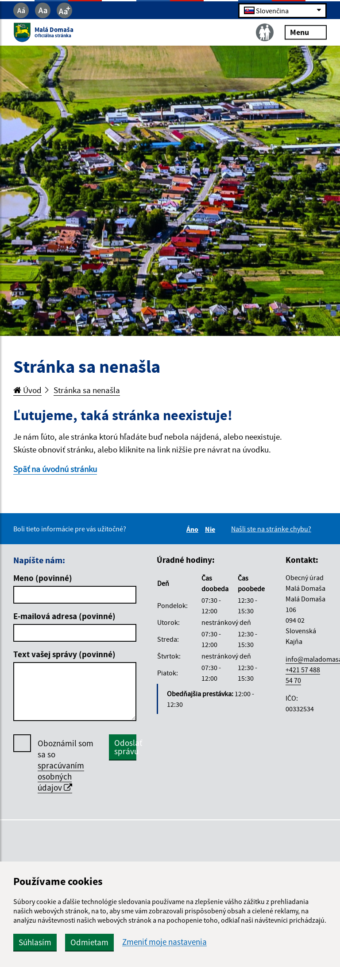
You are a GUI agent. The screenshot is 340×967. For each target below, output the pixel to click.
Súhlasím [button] (35, 942)
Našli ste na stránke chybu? (271, 528)
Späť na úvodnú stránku (55, 469)
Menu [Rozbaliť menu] (305, 32)
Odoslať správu (125, 746)
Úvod (27, 390)
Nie (211, 529)
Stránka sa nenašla (87, 390)
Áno (193, 529)
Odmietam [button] (89, 942)
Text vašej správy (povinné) (64, 654)
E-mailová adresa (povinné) (64, 616)
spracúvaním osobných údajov (61, 776)
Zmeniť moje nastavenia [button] (164, 942)
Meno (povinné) (42, 578)
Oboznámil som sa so (65, 765)
